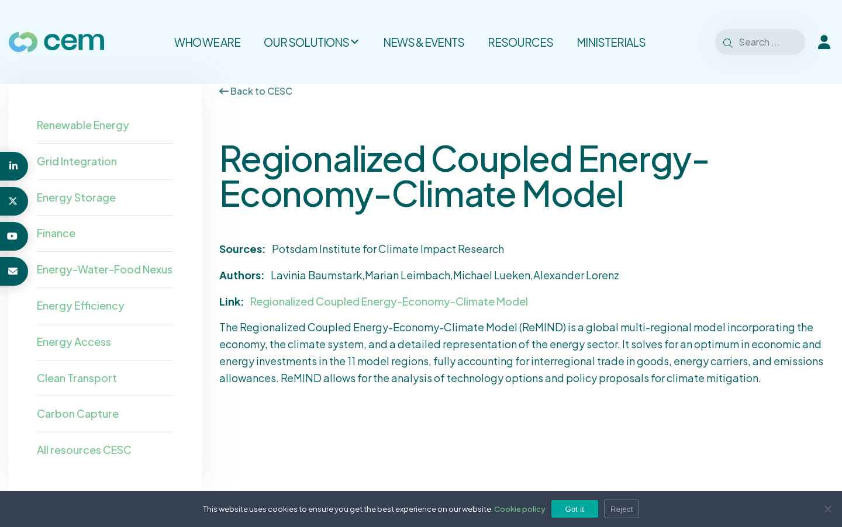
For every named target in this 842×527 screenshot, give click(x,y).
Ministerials (611, 42)
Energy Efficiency (81, 305)
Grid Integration (77, 161)
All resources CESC (84, 449)
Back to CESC (255, 91)
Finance (56, 233)
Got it (575, 509)
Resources (520, 42)
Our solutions (312, 42)
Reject (621, 509)
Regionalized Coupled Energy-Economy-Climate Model (389, 301)
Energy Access (74, 341)
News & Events (423, 42)
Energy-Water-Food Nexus (104, 269)
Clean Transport (77, 377)
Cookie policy (520, 509)
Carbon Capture (78, 413)
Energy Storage (76, 197)
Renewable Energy (83, 124)
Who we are (207, 42)
